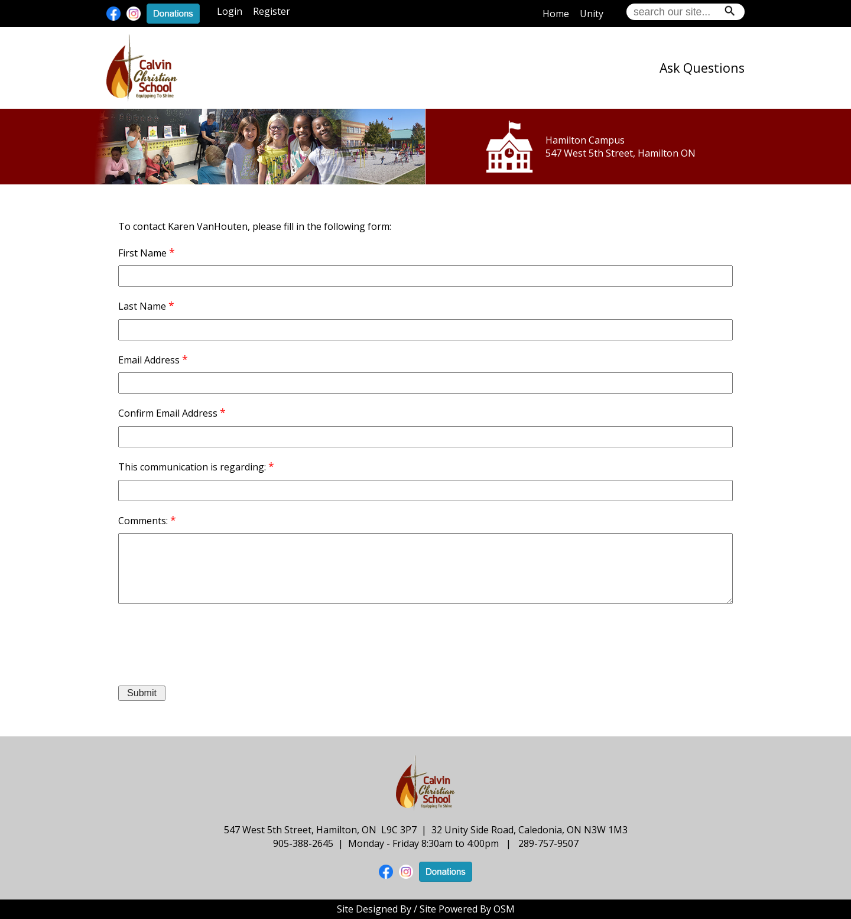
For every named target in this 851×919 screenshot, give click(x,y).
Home (556, 13)
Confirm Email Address (167, 413)
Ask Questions (702, 67)
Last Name (142, 306)
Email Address (149, 359)
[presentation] (208, 639)
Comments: (143, 520)
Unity (591, 13)
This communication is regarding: (192, 466)
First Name (142, 252)
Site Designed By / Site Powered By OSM (426, 908)
